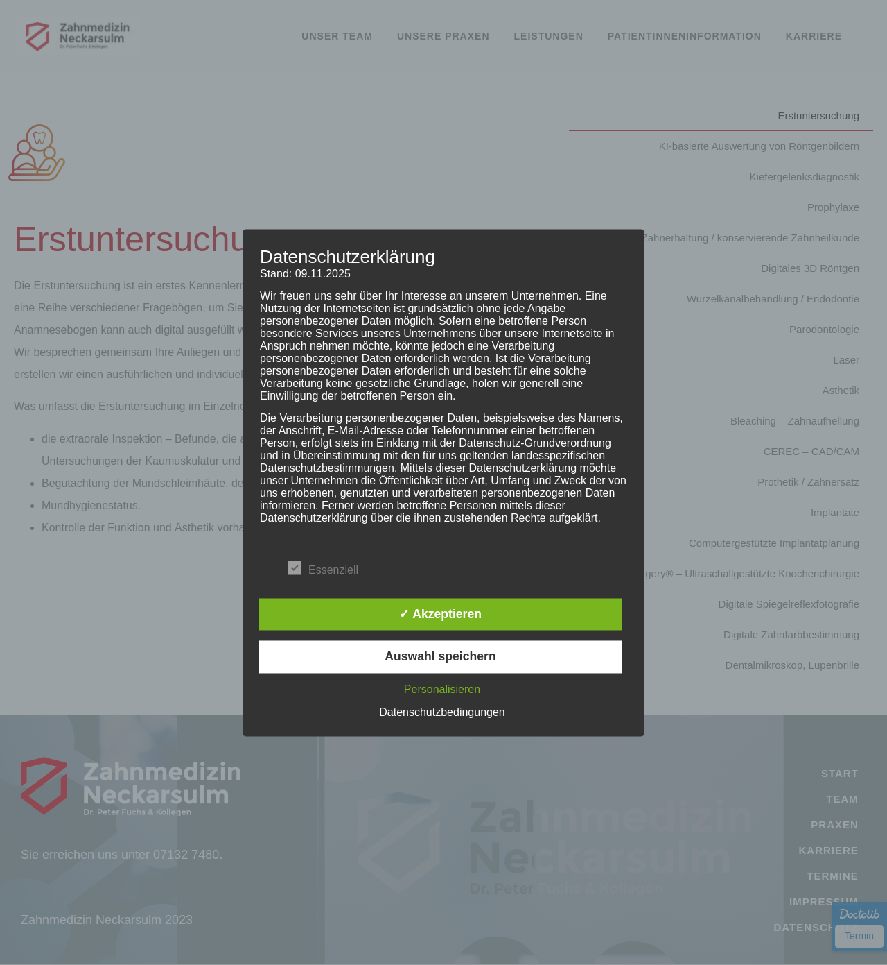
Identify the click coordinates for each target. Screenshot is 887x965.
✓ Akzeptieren (440, 614)
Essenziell (323, 567)
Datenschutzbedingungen (441, 712)
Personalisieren (442, 689)
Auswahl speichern (440, 657)
